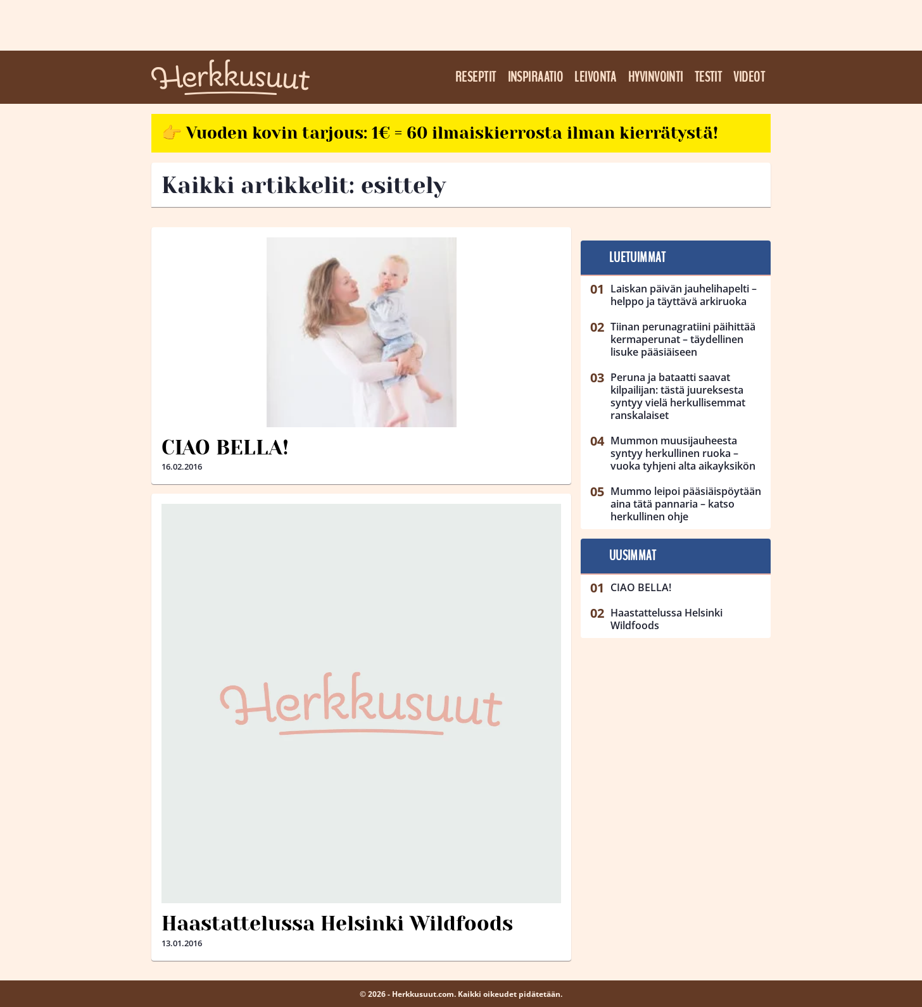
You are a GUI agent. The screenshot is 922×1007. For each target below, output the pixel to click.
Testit (709, 77)
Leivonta (595, 77)
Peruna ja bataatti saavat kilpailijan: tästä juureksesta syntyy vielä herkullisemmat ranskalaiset (677, 396)
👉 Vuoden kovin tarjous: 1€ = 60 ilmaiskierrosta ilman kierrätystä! (439, 132)
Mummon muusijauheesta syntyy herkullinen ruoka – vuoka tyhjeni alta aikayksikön (682, 453)
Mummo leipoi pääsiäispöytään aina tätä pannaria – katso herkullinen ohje (685, 503)
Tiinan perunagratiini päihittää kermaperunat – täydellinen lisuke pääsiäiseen (682, 339)
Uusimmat (633, 555)
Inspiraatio (536, 77)
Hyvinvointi (655, 77)
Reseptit (475, 77)
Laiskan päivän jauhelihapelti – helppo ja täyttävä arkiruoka (683, 295)
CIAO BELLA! (225, 448)
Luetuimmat (637, 257)
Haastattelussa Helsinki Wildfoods (337, 923)
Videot (749, 77)
